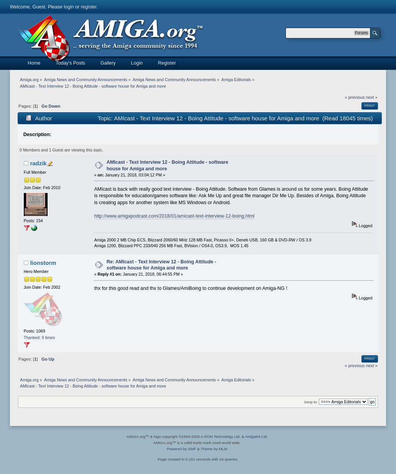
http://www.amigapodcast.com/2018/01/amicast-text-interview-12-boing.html (174, 216)
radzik (38, 163)
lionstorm (43, 262)
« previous (355, 97)
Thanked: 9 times (39, 337)
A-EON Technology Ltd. (221, 436)
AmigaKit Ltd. (256, 436)
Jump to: (311, 402)
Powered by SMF (181, 449)
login (69, 7)
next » (372, 97)
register (89, 7)
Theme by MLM (214, 449)
